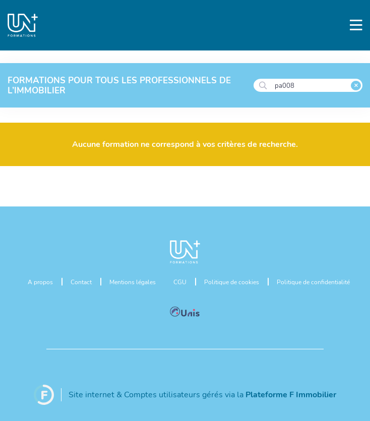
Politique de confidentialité (313, 282)
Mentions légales (132, 282)
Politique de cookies (231, 282)
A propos (40, 282)
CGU (180, 282)
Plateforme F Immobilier (290, 394)
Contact (81, 282)
